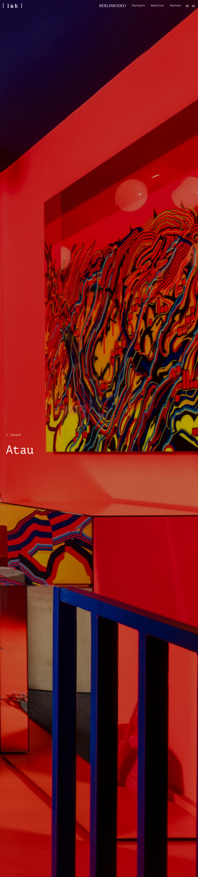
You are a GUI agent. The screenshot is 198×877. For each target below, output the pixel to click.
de (187, 5)
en (193, 5)
